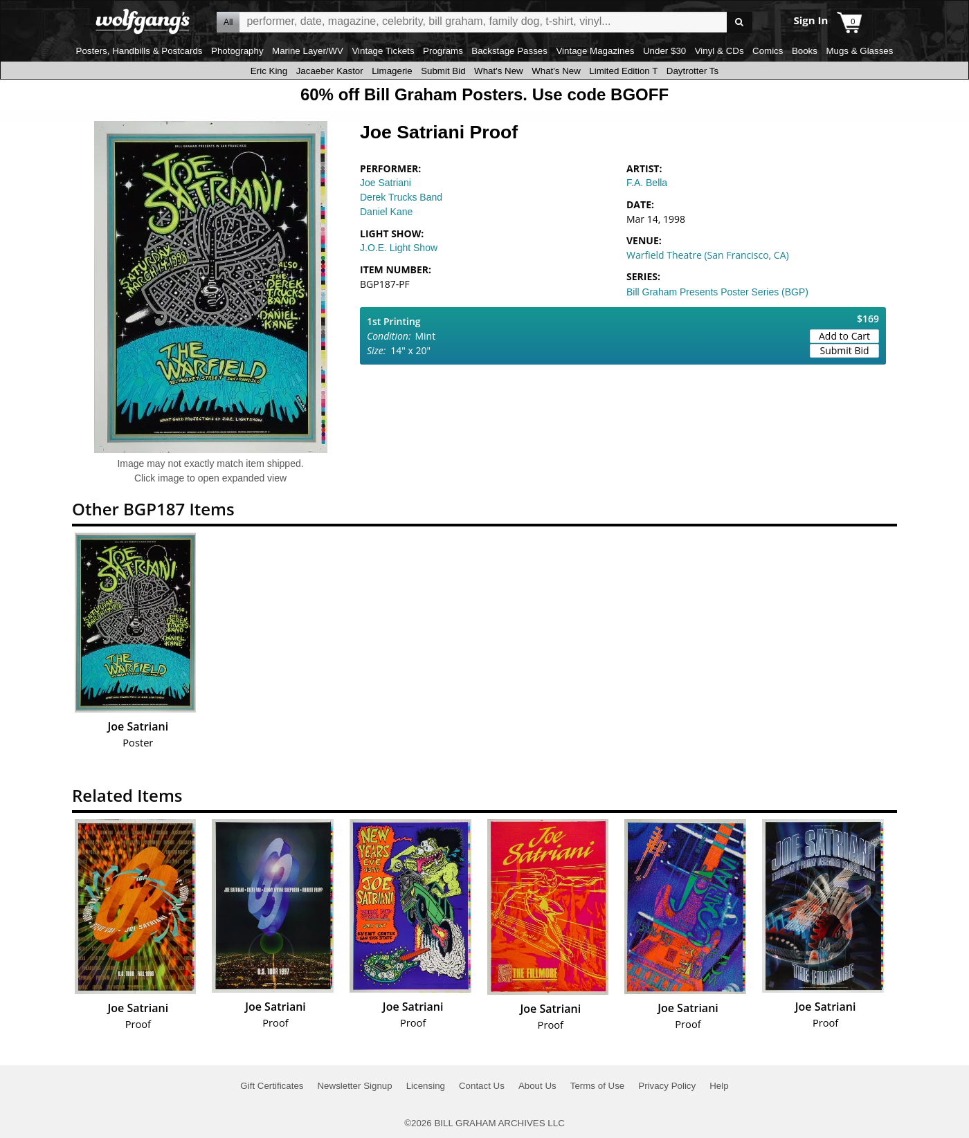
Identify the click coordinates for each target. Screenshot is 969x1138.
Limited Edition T (623, 71)
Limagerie (392, 71)
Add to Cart (844, 335)
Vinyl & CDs (719, 51)
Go (739, 22)
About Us (537, 1086)
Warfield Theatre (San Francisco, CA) (707, 254)
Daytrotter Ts (692, 71)
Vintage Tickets (383, 51)
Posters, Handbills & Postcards (139, 51)
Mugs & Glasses (859, 51)
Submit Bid (443, 71)
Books (804, 51)
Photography (237, 51)
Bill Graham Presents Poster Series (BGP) (717, 291)
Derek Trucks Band (401, 197)
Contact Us (482, 1086)
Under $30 (664, 51)
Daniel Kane (386, 211)
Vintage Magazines (595, 51)
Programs (443, 51)
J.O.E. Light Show (398, 247)
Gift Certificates (271, 1086)
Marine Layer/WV (307, 51)
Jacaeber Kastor (329, 71)
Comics (767, 51)
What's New (498, 71)
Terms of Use (597, 1086)
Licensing (425, 1086)
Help (718, 1086)
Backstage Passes (509, 51)
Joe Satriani (385, 182)
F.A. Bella (646, 182)
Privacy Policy (667, 1086)
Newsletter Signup (354, 1086)
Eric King (269, 71)
